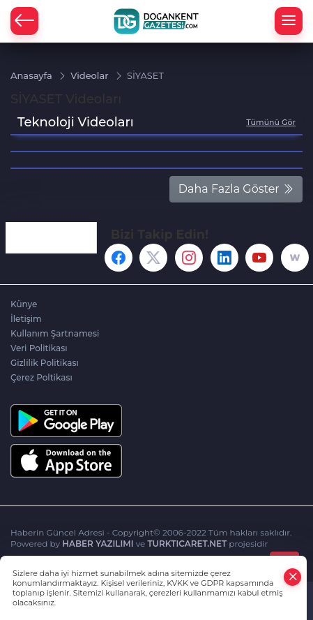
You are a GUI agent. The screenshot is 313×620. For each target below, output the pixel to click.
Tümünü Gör (271, 122)
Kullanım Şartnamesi (54, 333)
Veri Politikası (39, 348)
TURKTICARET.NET (187, 543)
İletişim (26, 318)
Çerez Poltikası (41, 377)
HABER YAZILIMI (97, 543)
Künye (23, 304)
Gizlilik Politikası (44, 362)
